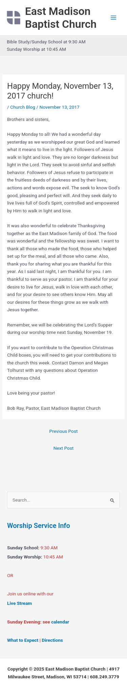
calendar (60, 621)
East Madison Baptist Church (61, 17)
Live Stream (19, 603)
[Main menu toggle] (114, 18)
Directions (52, 640)
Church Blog (22, 107)
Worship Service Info (38, 526)
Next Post (64, 448)
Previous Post (63, 431)
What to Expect (22, 640)
